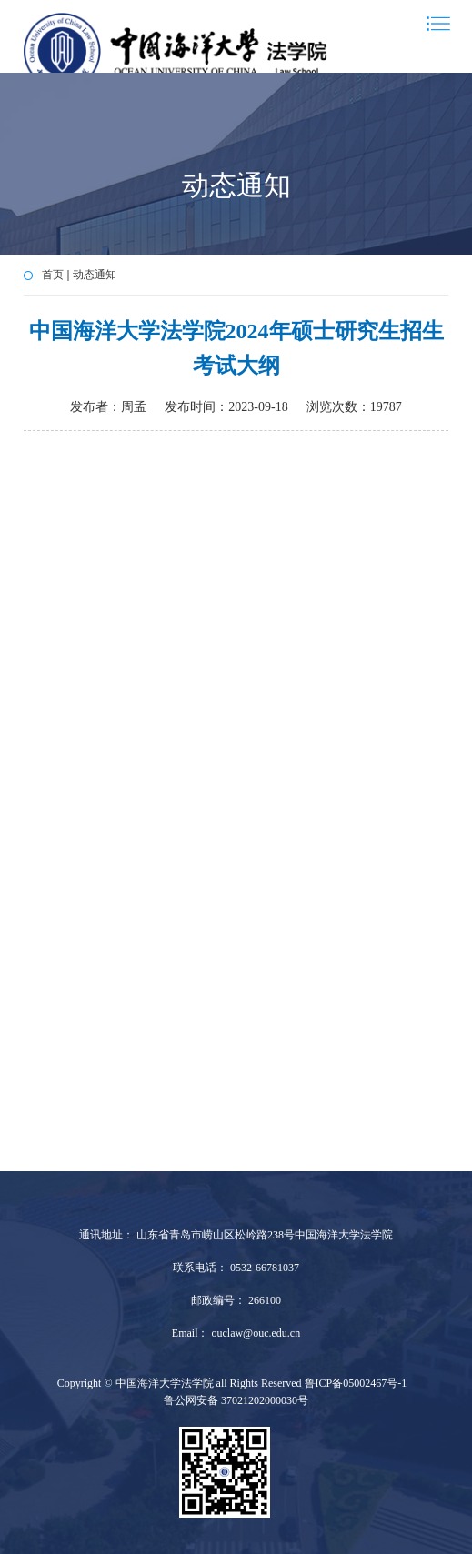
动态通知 (94, 274)
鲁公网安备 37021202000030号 (236, 1400)
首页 (53, 274)
